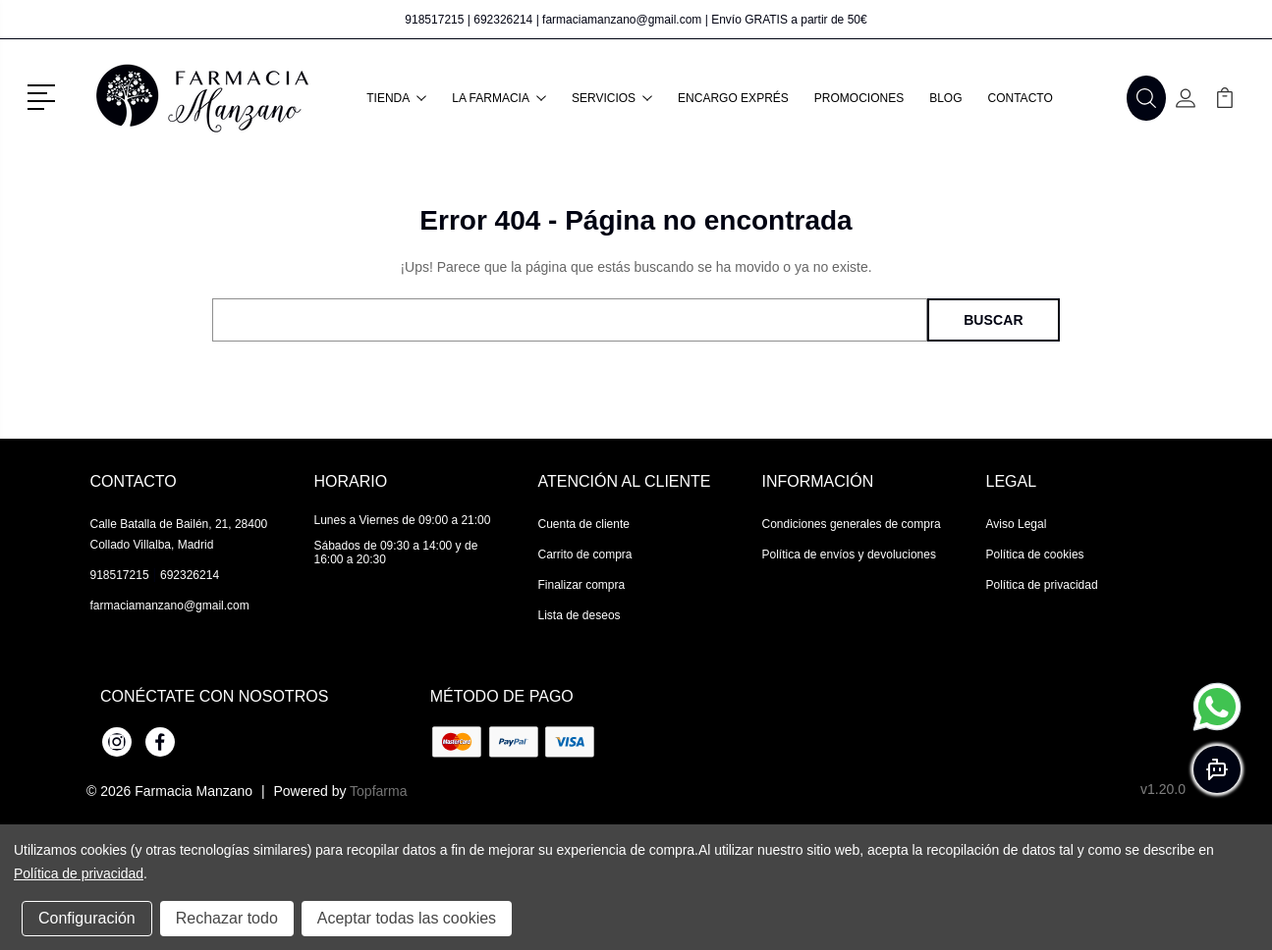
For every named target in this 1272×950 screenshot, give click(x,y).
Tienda (396, 98)
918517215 (434, 19)
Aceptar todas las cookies (406, 918)
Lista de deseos (579, 615)
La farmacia (499, 98)
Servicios (612, 98)
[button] (45, 95)
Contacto (1020, 98)
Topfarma (378, 791)
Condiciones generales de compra (851, 524)
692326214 (502, 19)
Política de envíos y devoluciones (849, 554)
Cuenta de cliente (584, 524)
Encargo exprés (733, 98)
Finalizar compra (582, 585)
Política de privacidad (1042, 585)
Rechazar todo (227, 918)
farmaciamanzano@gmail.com (621, 19)
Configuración (87, 918)
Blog (945, 98)
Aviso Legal (1016, 524)
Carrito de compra (585, 554)
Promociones (859, 98)
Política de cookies (1035, 554)
